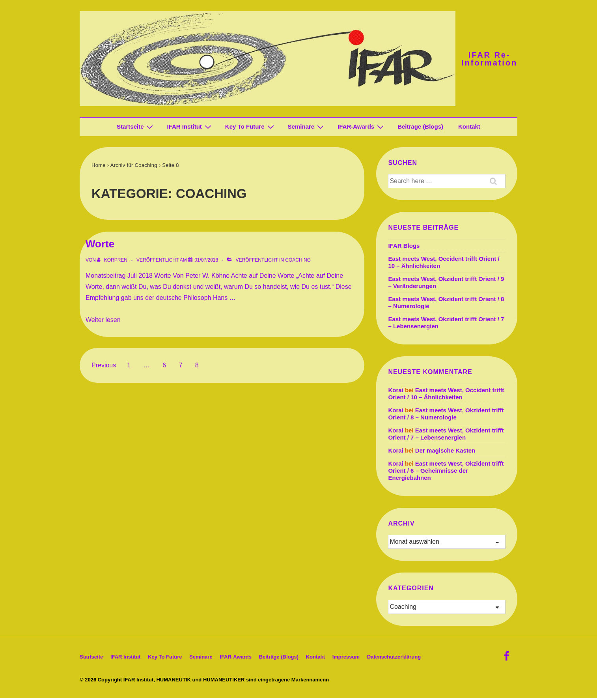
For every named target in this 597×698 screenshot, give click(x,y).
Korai (395, 390)
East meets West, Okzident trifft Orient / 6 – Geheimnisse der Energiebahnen (446, 470)
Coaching (298, 260)
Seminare (307, 127)
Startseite (136, 127)
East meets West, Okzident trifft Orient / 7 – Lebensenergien (446, 434)
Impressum (346, 657)
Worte (100, 244)
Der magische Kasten (445, 450)
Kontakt (469, 126)
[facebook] (507, 659)
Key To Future (250, 127)
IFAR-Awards (362, 127)
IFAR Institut (190, 127)
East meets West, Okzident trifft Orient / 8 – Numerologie (446, 414)
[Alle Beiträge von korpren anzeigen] (113, 260)
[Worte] (206, 260)
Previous (103, 365)
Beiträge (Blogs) (420, 126)
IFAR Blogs (404, 245)
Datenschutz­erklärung (394, 657)
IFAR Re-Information (489, 59)
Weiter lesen (103, 319)
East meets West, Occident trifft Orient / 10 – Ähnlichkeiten (446, 393)
